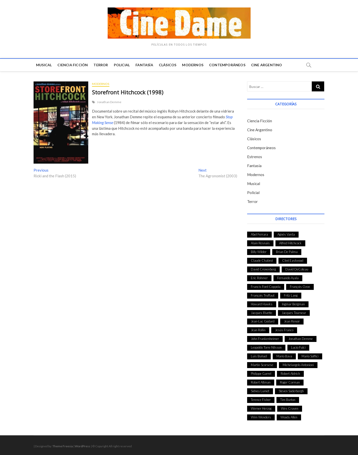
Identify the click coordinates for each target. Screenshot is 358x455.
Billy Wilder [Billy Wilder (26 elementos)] (259, 252)
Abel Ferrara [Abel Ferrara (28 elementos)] (259, 234)
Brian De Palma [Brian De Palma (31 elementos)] (287, 252)
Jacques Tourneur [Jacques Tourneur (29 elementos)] (294, 313)
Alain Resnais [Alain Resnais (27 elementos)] (260, 243)
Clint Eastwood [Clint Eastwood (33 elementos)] (292, 260)
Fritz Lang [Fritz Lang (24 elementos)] (291, 295)
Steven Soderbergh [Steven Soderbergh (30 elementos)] (291, 391)
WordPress (82, 446)
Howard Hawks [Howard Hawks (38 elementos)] (261, 304)
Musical (44, 65)
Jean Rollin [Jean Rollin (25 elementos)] (258, 330)
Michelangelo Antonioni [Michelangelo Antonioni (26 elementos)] (298, 365)
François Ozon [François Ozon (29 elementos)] (300, 287)
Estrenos (254, 156)
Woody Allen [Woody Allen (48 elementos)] (288, 417)
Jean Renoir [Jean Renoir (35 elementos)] (292, 321)
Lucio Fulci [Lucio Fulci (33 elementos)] (298, 347)
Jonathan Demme (109, 102)
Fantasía (144, 65)
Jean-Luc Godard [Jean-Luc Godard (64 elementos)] (262, 321)
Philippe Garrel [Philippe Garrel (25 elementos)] (261, 374)
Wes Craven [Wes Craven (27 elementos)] (289, 408)
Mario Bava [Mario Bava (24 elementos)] (284, 356)
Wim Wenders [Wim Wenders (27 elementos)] (261, 417)
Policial (122, 65)
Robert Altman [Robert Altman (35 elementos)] (260, 382)
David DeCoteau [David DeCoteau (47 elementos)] (296, 269)
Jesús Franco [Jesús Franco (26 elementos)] (284, 330)
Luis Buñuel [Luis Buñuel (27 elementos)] (259, 356)
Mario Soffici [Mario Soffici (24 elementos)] (310, 356)
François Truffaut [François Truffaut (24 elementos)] (262, 295)
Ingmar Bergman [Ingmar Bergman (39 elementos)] (293, 304)
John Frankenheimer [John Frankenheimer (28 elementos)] (265, 339)
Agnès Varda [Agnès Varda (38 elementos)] (286, 234)
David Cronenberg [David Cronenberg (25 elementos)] (263, 269)
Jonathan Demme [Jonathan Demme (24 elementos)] (300, 339)
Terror (100, 65)
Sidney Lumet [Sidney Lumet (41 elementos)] (260, 391)
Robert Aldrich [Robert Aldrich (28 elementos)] (290, 374)
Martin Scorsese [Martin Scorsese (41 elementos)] (262, 365)
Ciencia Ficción (72, 65)
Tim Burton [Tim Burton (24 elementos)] (287, 400)
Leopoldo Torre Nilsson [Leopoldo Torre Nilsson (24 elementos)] (266, 347)
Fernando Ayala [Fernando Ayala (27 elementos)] (288, 278)
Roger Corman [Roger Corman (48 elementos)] (290, 382)
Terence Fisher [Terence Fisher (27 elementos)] (261, 400)
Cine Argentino (266, 65)
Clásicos (168, 65)
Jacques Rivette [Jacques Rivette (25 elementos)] (261, 313)
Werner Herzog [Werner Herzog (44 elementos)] (261, 408)
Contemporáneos (227, 65)
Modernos (192, 65)
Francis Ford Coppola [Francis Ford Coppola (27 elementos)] (265, 287)
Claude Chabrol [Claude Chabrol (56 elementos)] (262, 260)
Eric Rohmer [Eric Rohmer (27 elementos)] (259, 278)
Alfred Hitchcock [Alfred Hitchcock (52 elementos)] (290, 243)
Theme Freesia (62, 446)
